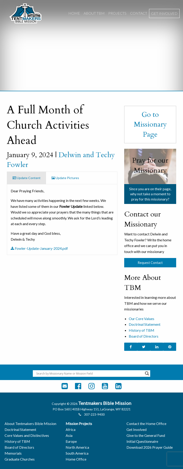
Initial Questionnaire (142, 441)
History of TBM (141, 330)
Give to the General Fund (145, 435)
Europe (71, 441)
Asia (69, 435)
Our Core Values (141, 318)
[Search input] (89, 373)
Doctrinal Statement (144, 324)
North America (77, 447)
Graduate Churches (20, 459)
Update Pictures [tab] (65, 178)
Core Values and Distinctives (27, 435)
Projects (117, 13)
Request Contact (150, 263)
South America (77, 453)
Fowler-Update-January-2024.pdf (39, 248)
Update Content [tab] (27, 178)
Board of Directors (143, 336)
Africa (70, 429)
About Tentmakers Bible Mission (30, 423)
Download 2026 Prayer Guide (149, 447)
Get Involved (164, 13)
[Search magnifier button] (147, 373)
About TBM (94, 13)
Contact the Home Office (146, 423)
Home (74, 13)
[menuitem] (74, 13)
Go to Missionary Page (150, 124)
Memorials (13, 453)
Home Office (76, 459)
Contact (138, 13)
